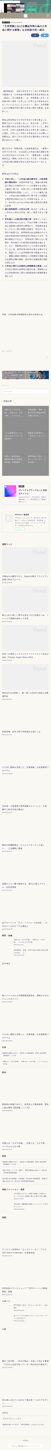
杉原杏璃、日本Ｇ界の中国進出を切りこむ (21, 732)
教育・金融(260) (7, 351)
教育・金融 (6, 22)
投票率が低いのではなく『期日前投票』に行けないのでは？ (24, 1424)
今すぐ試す (32, 9)
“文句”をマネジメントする (12, 1418)
